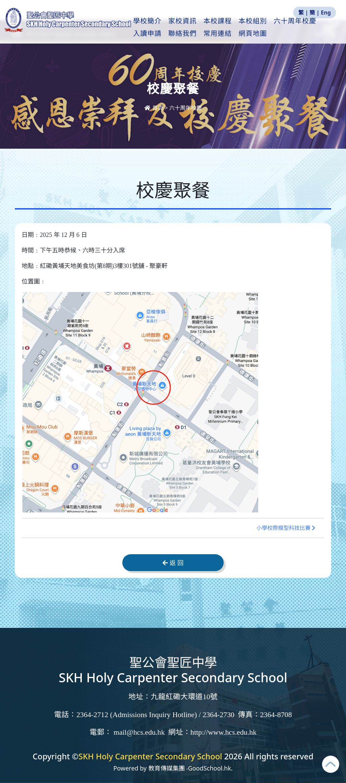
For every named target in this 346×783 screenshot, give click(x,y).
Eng (326, 12)
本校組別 (270, 27)
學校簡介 (165, 27)
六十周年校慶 (185, 108)
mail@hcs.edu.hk (139, 732)
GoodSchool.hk (209, 768)
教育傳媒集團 (166, 768)
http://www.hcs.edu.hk (224, 732)
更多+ (302, 27)
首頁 (154, 108)
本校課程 (235, 27)
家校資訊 (200, 27)
